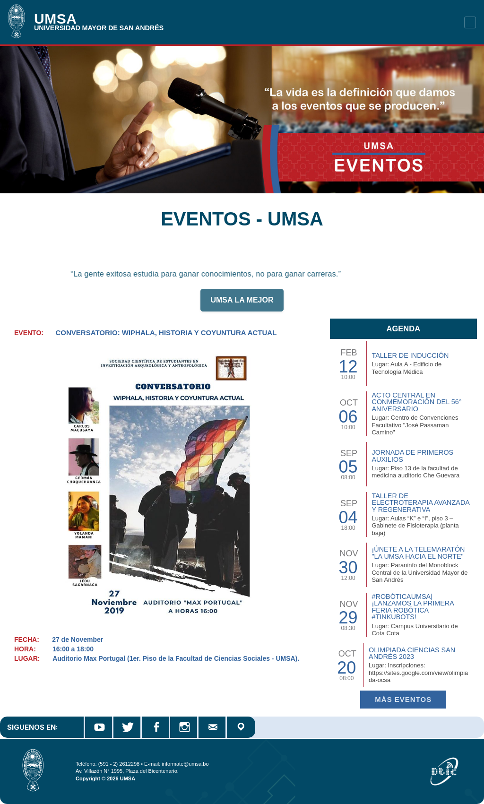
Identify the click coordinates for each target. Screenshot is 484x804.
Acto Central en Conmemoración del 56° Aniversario (416, 402)
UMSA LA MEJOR (241, 304)
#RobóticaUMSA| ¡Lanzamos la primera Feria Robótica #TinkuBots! (413, 607)
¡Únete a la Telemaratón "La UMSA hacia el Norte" (418, 552)
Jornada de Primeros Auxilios (412, 456)
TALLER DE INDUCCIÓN (410, 355)
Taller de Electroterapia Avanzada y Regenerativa (420, 502)
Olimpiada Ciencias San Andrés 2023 (412, 653)
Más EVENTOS (403, 699)
